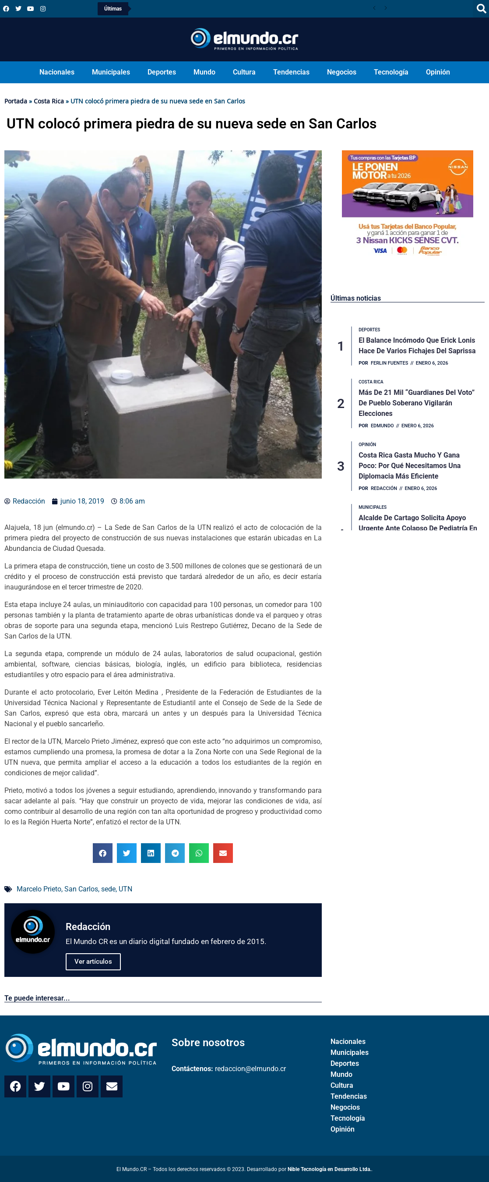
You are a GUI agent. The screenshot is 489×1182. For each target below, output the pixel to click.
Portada (15, 101)
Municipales (111, 72)
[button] (103, 853)
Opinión (438, 72)
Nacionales (56, 72)
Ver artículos (93, 961)
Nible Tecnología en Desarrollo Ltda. (329, 1169)
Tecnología (391, 72)
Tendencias (291, 72)
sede (108, 889)
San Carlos (81, 889)
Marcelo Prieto (39, 889)
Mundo (204, 72)
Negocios (341, 72)
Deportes (162, 72)
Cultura (244, 72)
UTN (125, 889)
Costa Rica (49, 101)
